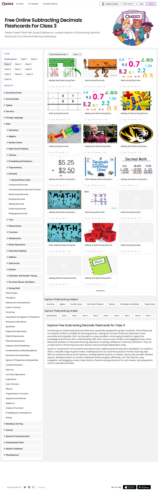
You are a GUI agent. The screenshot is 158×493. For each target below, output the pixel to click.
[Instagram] (33, 487)
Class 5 (28, 64)
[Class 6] (117, 316)
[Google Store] (144, 487)
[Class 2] (74, 316)
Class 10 (18, 74)
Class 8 (28, 69)
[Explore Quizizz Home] (7, 3)
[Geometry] (50, 304)
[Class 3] (77, 54)
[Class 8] (138, 316)
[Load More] (100, 291)
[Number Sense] (76, 304)
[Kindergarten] (51, 316)
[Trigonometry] (149, 304)
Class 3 (7, 64)
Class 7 (18, 69)
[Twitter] (25, 487)
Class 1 (24, 59)
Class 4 (18, 64)
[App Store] (129, 487)
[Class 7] (127, 316)
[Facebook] (29, 487)
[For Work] (19, 4)
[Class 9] (148, 316)
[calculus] (112, 304)
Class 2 (34, 59)
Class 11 (29, 74)
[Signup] (151, 4)
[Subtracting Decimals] (58, 54)
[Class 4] (96, 316)
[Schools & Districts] (50, 4)
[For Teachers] (33, 4)
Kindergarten (10, 59)
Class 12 (7, 79)
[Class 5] (106, 316)
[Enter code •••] (128, 4)
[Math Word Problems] (95, 304)
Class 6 (7, 69)
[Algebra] (62, 304)
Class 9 (7, 74)
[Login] (141, 4)
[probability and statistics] (129, 304)
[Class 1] (64, 316)
